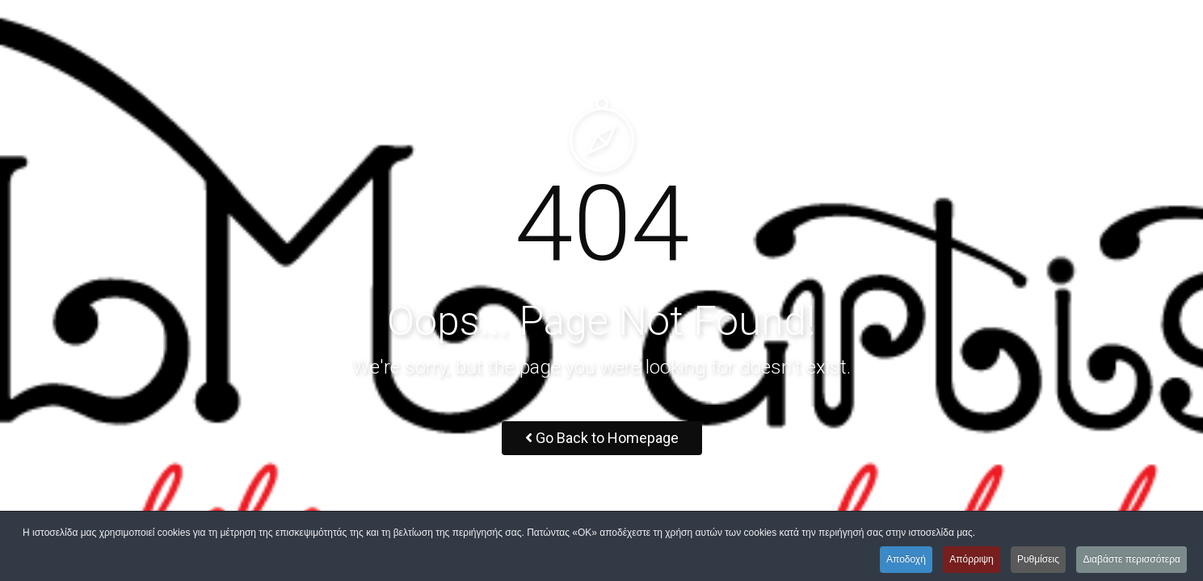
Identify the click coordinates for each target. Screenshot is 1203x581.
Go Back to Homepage (602, 437)
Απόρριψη (971, 559)
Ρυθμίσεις (1038, 559)
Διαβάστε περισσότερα (1131, 559)
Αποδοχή (906, 559)
